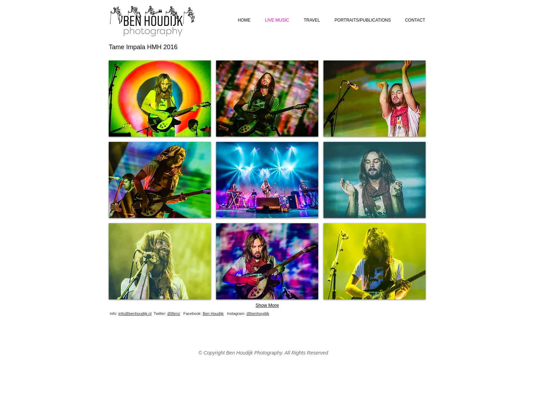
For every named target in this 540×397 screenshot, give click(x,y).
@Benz (173, 313)
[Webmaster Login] (276, 316)
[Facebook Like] (383, 319)
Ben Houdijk (213, 313)
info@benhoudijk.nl (135, 313)
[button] (160, 99)
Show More (267, 305)
